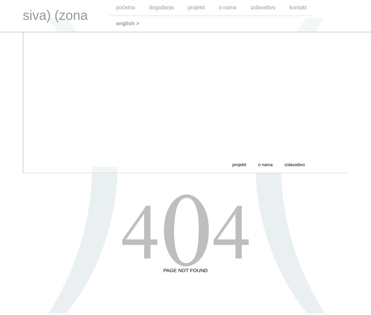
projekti (196, 7)
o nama (227, 7)
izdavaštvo (263, 7)
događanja (161, 7)
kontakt (298, 7)
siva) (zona (55, 15)
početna (125, 7)
